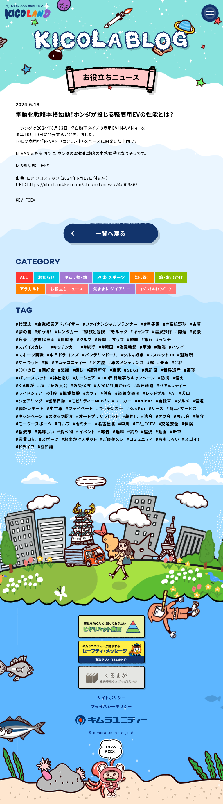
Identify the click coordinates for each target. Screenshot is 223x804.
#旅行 (147, 339)
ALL (24, 277)
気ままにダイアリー (112, 289)
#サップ (116, 339)
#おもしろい (167, 439)
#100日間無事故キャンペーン (126, 378)
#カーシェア (83, 378)
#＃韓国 (106, 347)
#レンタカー (66, 331)
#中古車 (55, 408)
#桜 (45, 362)
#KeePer (136, 408)
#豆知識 (45, 447)
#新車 (175, 431)
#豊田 (163, 362)
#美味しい (44, 431)
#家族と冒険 (93, 331)
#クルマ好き (131, 355)
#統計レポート (30, 408)
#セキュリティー (172, 385)
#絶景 (195, 331)
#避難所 (185, 355)
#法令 (147, 416)
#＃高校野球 (175, 324)
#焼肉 (100, 339)
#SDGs (131, 370)
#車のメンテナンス (126, 362)
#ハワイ (176, 347)
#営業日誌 (55, 401)
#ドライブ (25, 447)
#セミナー (82, 424)
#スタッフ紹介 (59, 416)
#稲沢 (146, 431)
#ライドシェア (29, 393)
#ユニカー (122, 401)
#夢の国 (24, 331)
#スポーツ (48, 439)
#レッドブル (154, 393)
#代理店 (24, 324)
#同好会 (47, 370)
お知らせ (46, 277)
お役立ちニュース (66, 289)
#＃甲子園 (150, 324)
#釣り (132, 431)
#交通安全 (168, 424)
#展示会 (182, 416)
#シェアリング (29, 401)
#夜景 (21, 339)
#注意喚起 (126, 347)
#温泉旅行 (162, 331)
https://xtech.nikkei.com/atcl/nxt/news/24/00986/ (82, 184)
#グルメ (181, 401)
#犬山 (184, 393)
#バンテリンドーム (99, 355)
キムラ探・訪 (75, 277)
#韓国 (133, 339)
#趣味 (118, 431)
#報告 (104, 431)
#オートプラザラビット (97, 416)
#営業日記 (26, 439)
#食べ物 (65, 431)
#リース (156, 408)
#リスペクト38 (160, 355)
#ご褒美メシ (111, 439)
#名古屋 (97, 362)
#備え (178, 378)
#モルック (117, 331)
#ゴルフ (62, 424)
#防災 (164, 378)
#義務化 (130, 416)
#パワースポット (31, 378)
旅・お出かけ (171, 277)
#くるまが (25, 385)
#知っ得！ (43, 331)
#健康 (106, 393)
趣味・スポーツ (111, 277)
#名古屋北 (105, 424)
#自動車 (66, 339)
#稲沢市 (24, 431)
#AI (172, 393)
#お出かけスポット (79, 439)
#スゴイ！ (191, 439)
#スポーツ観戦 (30, 355)
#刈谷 (51, 393)
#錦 (150, 362)
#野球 (189, 370)
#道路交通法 (127, 393)
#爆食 (198, 416)
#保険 (187, 424)
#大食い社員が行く (112, 385)
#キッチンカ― (109, 408)
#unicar (143, 401)
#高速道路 (143, 385)
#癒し (77, 370)
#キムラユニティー (69, 362)
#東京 (115, 370)
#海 (40, 385)
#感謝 (63, 370)
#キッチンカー (64, 347)
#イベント (85, 431)
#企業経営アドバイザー (57, 324)
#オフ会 (163, 416)
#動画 (161, 431)
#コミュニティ (139, 439)
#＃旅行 (88, 347)
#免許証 (150, 370)
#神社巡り (59, 378)
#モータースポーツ (34, 424)
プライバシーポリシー (111, 706)
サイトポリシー (111, 697)
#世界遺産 (171, 370)
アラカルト (30, 289)
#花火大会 (57, 385)
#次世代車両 (42, 339)
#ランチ (163, 339)
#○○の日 (26, 370)
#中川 (124, 424)
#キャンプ (139, 331)
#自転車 (163, 401)
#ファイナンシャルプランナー (110, 324)
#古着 (195, 324)
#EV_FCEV (25, 200)
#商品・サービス (181, 408)
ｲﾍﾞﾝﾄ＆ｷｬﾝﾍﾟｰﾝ (156, 289)
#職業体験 (70, 393)
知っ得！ (142, 277)
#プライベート (79, 408)
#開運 (181, 331)
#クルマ (84, 339)
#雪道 (198, 401)
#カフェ (90, 393)
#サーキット (27, 362)
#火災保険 (81, 385)
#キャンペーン (29, 416)
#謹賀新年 (96, 370)
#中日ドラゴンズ (63, 355)
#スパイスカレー (31, 347)
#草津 (145, 347)
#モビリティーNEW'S (89, 401)
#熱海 (160, 347)
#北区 (177, 362)
